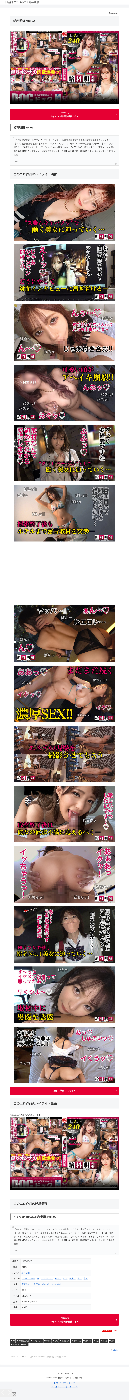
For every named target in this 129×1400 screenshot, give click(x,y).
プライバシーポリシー (64, 1376)
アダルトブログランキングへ (64, 1389)
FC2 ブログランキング (64, 1385)
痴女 (79, 1280)
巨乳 (65, 1280)
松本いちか (57, 1286)
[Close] (14, 1397)
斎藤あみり (27, 1286)
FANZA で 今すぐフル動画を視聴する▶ (64, 115)
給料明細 (26, 1274)
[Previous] (3, 1395)
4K (38, 1280)
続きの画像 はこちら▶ (64, 1091)
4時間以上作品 (28, 1280)
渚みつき (46, 1286)
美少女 (72, 1280)
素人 (86, 1280)
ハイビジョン (47, 1280)
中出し (58, 1280)
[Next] (9, 1395)
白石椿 (37, 1286)
